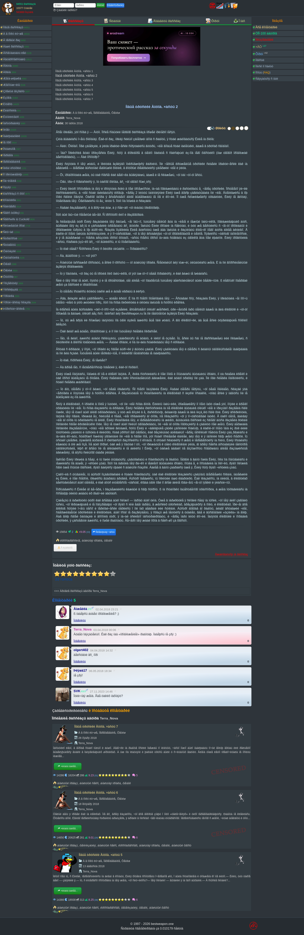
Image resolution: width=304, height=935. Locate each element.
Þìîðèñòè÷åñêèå (13, 308)
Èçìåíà (7, 97)
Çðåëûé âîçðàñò (13, 91)
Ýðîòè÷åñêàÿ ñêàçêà (17, 302)
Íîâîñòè (259, 60)
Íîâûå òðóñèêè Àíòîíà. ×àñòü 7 (74, 99)
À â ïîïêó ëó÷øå (13, 33)
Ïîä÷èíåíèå (9, 180)
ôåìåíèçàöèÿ (129, 907)
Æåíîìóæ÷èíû (11, 84)
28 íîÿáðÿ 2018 (87, 737)
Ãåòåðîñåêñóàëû (14, 59)
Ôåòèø (7, 270)
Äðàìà (7, 72)
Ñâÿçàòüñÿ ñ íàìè (266, 78)
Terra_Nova (73, 118)
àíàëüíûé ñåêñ (88, 783)
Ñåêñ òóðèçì (11, 212)
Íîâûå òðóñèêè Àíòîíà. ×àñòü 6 (74, 94)
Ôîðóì (259, 53)
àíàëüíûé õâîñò (181, 845)
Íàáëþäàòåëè (11, 136)
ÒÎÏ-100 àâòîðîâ (266, 33)
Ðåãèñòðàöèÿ (115, 5)
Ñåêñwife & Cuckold (16, 219)
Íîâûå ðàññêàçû (13, 27)
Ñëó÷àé (8, 232)
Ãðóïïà (7, 65)
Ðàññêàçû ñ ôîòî (13, 193)
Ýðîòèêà (8, 296)
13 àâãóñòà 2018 (93, 866)
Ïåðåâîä (8, 155)
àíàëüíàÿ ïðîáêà (92, 540)
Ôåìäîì (7, 264)
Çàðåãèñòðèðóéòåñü (70, 711)
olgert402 (81, 650)
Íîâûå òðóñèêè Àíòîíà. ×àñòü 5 (74, 89)
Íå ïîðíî (7, 142)
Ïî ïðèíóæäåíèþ (12, 174)
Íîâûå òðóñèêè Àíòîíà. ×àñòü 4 (74, 85)
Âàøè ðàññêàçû (13, 46)
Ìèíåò (6, 129)
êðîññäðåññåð (127, 845)
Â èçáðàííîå (65, 547)
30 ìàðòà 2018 (74, 123)
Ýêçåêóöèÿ (10, 283)
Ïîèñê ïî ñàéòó (264, 66)
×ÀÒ (258, 46)
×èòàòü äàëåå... (68, 766)
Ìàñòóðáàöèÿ (11, 123)
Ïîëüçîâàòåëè (264, 39)
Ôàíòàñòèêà (11, 257)
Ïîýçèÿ (7, 187)
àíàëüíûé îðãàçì (67, 783)
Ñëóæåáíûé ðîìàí (14, 225)
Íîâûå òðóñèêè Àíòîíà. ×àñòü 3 (74, 80)
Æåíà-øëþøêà (12, 78)
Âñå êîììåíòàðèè (266, 27)
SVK (77, 691)
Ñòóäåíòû (9, 244)
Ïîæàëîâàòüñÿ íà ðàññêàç (231, 554)
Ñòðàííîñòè (10, 238)
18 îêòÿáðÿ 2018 (88, 804)
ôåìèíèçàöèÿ (87, 845)
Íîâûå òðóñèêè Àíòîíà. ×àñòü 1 (74, 71)
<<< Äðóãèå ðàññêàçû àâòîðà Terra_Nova (80, 591)
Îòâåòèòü (80, 620)
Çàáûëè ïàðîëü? (65, 10)
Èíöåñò (7, 104)
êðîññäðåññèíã (70, 540)
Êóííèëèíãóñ (11, 116)
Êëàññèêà (9, 110)
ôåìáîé (108, 540)
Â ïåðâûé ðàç (11, 40)
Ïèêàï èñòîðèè (12, 168)
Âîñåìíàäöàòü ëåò (14, 52)
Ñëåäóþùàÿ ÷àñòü (104, 532)
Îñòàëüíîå (9, 148)
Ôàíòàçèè (9, 251)
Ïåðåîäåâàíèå (11, 161)
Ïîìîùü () (262, 72)
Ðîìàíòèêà (9, 200)
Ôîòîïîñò (8, 276)
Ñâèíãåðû (9, 206)
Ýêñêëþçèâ (10, 289)
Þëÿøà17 (80, 670)
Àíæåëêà (80, 609)
